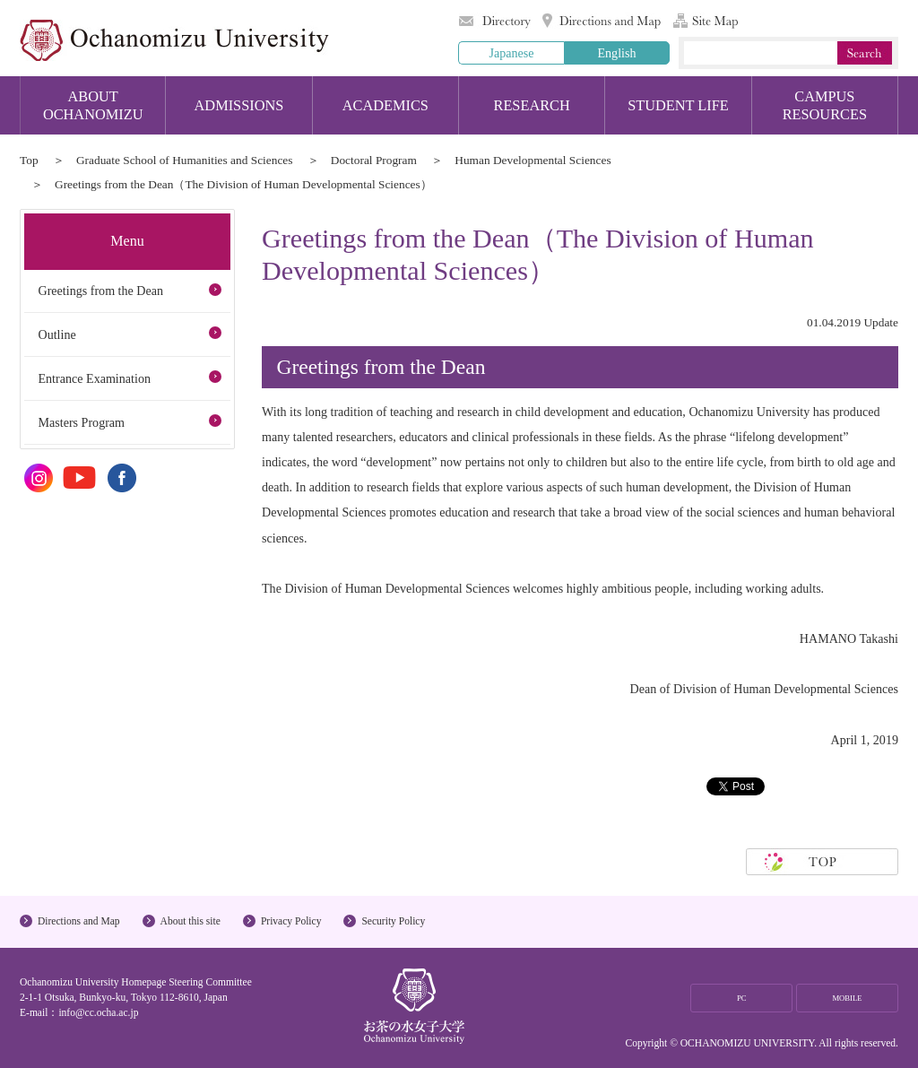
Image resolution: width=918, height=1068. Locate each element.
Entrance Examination (94, 378)
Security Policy (393, 921)
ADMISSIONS (239, 105)
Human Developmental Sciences (533, 160)
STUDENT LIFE (678, 105)
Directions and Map (601, 21)
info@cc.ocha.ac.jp (98, 1012)
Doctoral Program (374, 160)
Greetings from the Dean (100, 290)
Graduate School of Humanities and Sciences (184, 160)
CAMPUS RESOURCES (825, 105)
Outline (56, 334)
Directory (495, 21)
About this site (190, 921)
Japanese (511, 53)
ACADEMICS (385, 105)
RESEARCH (532, 105)
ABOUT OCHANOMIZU (93, 105)
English (616, 53)
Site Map (705, 21)
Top (29, 160)
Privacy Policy (291, 921)
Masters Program (81, 422)
